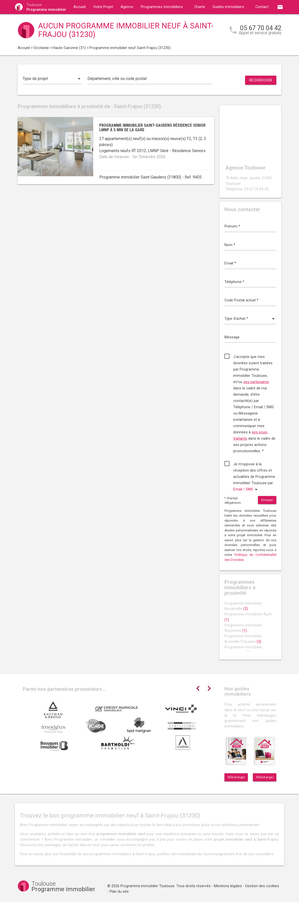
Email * (230, 263)
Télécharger (236, 777)
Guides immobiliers (228, 7)
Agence (127, 7)
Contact (262, 7)
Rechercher (260, 80)
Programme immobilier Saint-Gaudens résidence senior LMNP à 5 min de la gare (152, 127)
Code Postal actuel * (241, 300)
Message (232, 337)
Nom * (229, 245)
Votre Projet (103, 7)
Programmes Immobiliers (162, 7)
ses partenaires (256, 382)
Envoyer (267, 500)
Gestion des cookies (262, 886)
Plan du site (119, 891)
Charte (199, 7)
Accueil (80, 7)
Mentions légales (228, 886)
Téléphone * (234, 282)
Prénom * (232, 226)
